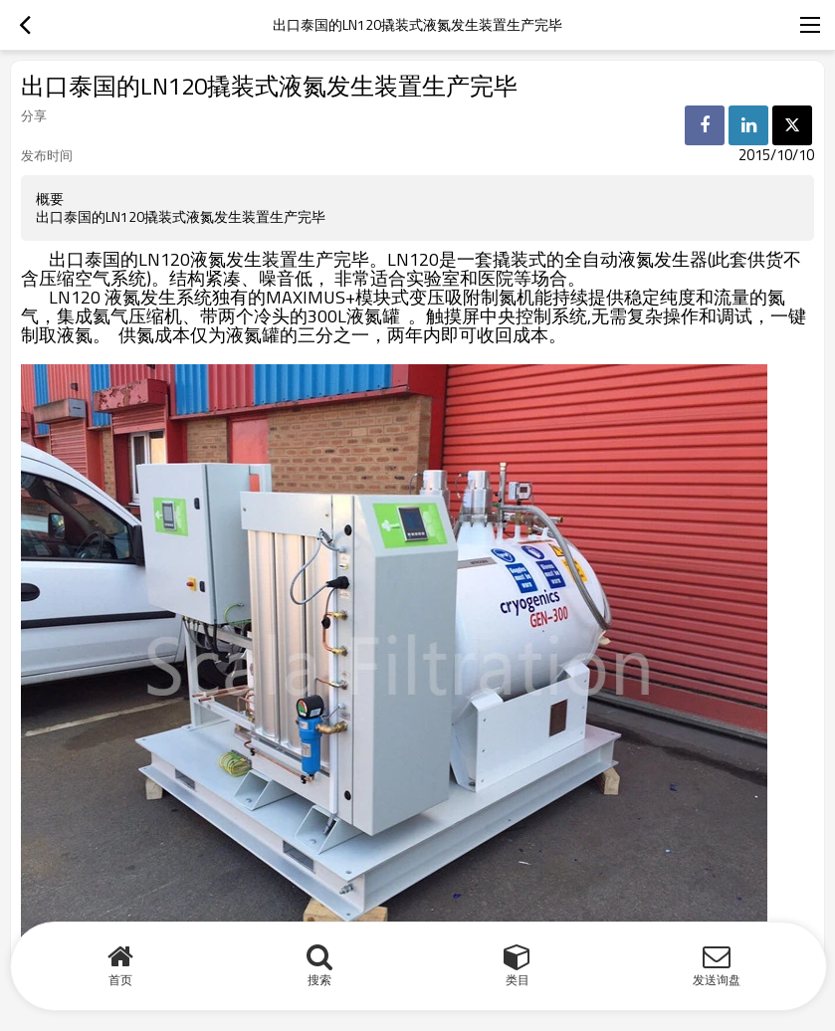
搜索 (319, 979)
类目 (517, 979)
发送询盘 (716, 979)
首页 (120, 979)
